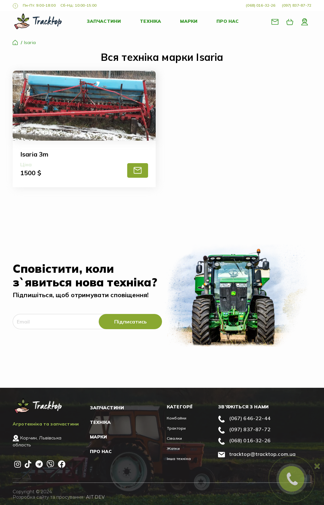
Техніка (150, 21)
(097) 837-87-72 (296, 5)
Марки (188, 21)
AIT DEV (95, 497)
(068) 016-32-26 (260, 5)
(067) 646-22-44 (250, 418)
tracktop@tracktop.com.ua (262, 454)
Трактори (176, 428)
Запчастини (104, 21)
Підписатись (130, 321)
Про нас (227, 21)
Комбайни (176, 418)
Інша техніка (179, 458)
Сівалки (174, 438)
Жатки (173, 448)
